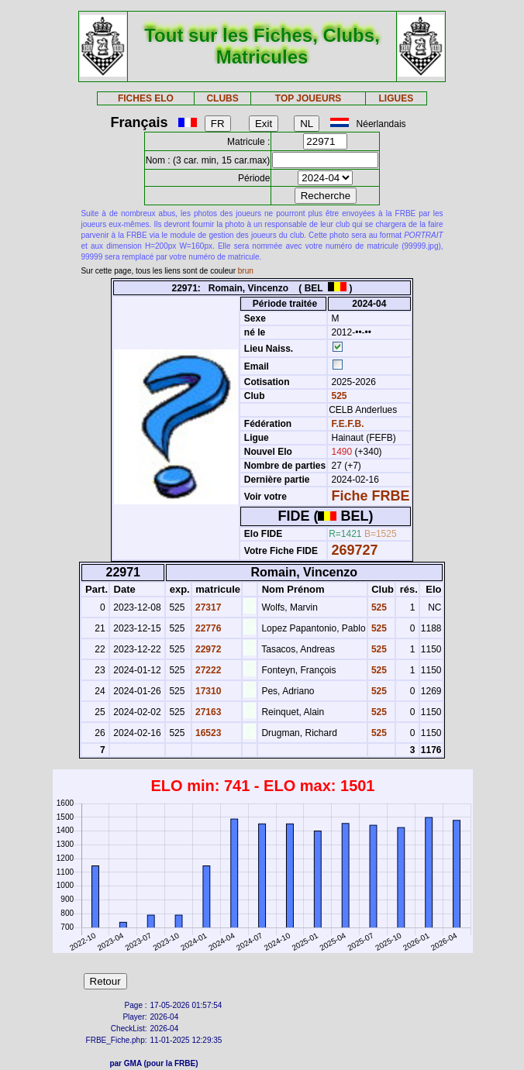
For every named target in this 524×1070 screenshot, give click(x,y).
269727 (355, 550)
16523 (207, 733)
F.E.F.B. (348, 423)
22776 (207, 628)
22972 (207, 649)
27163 (207, 712)
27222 (207, 670)
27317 (207, 607)
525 (337, 395)
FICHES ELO (146, 98)
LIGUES (395, 98)
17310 (207, 691)
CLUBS (222, 98)
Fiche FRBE (371, 496)
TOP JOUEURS (308, 98)
